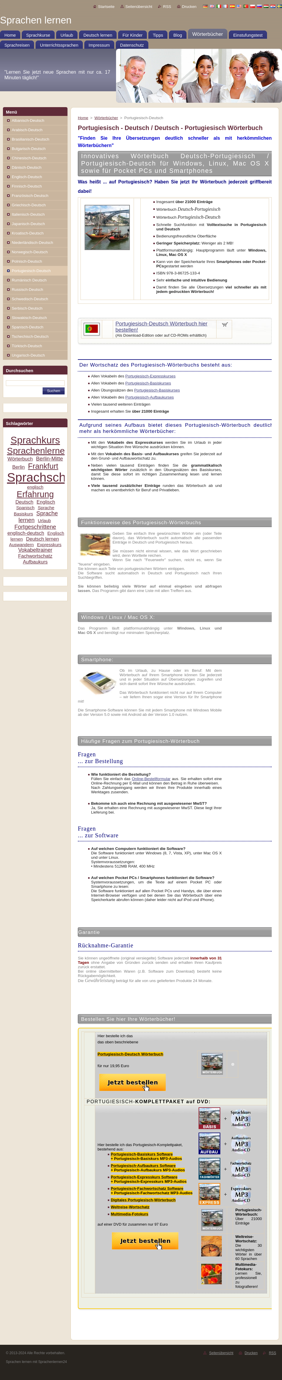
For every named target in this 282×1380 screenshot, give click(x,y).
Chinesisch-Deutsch (29, 158)
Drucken (189, 6)
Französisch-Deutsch (30, 195)
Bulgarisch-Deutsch (29, 148)
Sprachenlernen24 (43, 450)
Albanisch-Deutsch (28, 120)
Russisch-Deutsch (27, 289)
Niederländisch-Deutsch (32, 242)
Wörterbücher (106, 118)
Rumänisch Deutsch (29, 280)
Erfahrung (35, 494)
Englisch (46, 502)
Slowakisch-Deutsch (29, 318)
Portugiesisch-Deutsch (31, 271)
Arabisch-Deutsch (27, 130)
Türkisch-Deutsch (27, 346)
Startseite (106, 6)
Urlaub (44, 520)
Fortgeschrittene (35, 527)
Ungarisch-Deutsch (28, 355)
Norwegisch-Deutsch (30, 252)
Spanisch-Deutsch (27, 327)
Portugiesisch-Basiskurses (148, 383)
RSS (167, 6)
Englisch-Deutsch (27, 177)
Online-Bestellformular (151, 779)
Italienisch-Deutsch (28, 214)
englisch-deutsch (25, 533)
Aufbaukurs (35, 562)
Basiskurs (23, 513)
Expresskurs (49, 544)
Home (83, 118)
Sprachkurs (35, 440)
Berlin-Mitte (49, 459)
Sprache (46, 507)
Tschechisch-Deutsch (30, 336)
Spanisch (25, 507)
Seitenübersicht (138, 6)
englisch (35, 487)
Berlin (18, 467)
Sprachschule (45, 477)
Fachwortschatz (35, 556)
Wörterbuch (20, 459)
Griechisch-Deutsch (29, 205)
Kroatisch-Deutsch (27, 233)
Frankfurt (43, 466)
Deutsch (24, 502)
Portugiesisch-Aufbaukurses (149, 397)
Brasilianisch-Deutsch (30, 139)
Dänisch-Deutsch (26, 167)
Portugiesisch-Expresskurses (150, 376)
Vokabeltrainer (35, 550)
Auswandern (21, 544)
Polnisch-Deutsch (27, 261)
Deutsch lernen (42, 539)
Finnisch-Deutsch (27, 186)
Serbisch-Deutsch (27, 308)
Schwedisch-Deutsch (30, 299)
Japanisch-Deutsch (28, 224)
